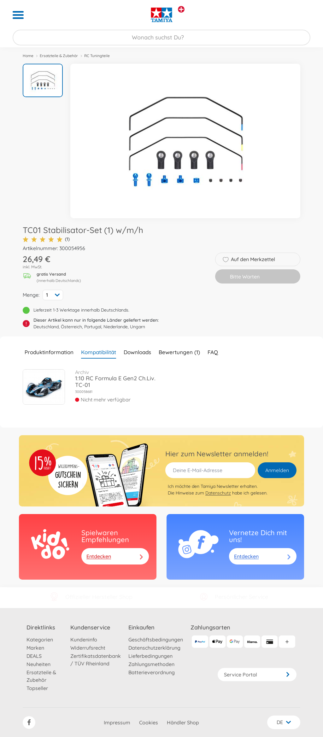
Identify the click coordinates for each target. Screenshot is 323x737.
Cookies (148, 722)
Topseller (37, 688)
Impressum (117, 722)
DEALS (34, 656)
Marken (35, 648)
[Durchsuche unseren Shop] (161, 37)
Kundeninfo (83, 639)
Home (28, 55)
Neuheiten (38, 664)
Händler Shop (183, 722)
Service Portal (257, 674)
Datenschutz (218, 493)
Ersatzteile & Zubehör (59, 55)
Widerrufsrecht (87, 648)
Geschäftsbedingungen (155, 639)
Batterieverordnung (151, 672)
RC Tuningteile (97, 55)
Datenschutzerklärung (154, 648)
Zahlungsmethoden (151, 664)
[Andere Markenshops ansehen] (181, 9)
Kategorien (39, 639)
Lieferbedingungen (150, 656)
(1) (46, 239)
